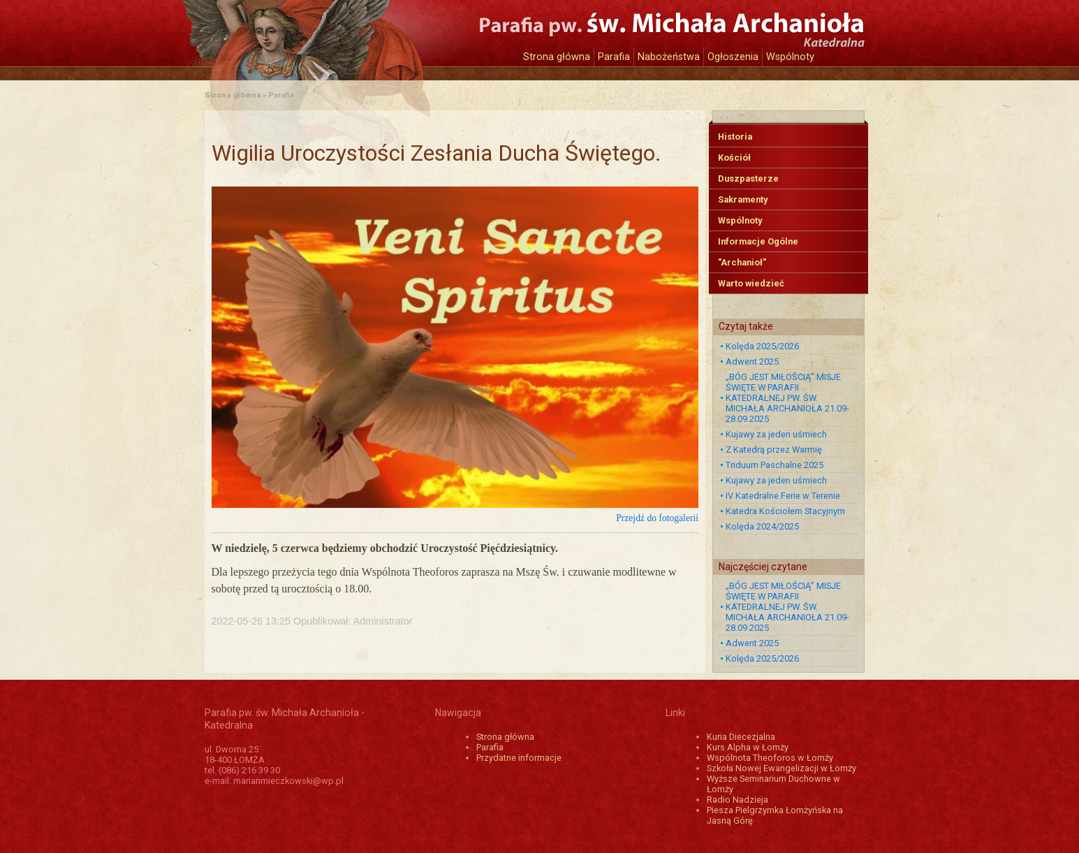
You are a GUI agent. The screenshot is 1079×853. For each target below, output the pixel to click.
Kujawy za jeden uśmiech (776, 434)
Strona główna (556, 57)
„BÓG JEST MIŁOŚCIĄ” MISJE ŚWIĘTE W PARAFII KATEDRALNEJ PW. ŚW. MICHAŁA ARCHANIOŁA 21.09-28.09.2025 (787, 398)
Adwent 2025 (752, 361)
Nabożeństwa (669, 57)
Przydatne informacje (518, 757)
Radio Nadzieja (737, 799)
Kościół (734, 157)
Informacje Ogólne (758, 241)
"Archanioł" (742, 262)
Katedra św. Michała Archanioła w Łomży (334, 33)
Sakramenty (743, 199)
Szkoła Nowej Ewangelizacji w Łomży (781, 768)
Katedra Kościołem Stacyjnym (785, 511)
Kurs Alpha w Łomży (747, 747)
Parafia (614, 57)
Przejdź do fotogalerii (657, 518)
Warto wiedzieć (751, 283)
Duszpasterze (748, 178)
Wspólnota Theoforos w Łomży (770, 757)
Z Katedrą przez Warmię (774, 449)
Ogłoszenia (732, 57)
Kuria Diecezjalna (741, 736)
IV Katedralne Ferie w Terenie (783, 495)
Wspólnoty (790, 57)
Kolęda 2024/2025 (762, 526)
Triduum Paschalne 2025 (774, 465)
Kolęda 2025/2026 (762, 346)
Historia (735, 136)
